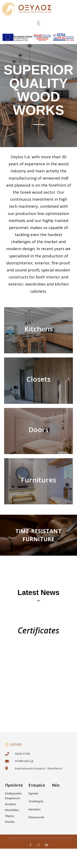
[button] (38, 23)
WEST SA (64, 838)
